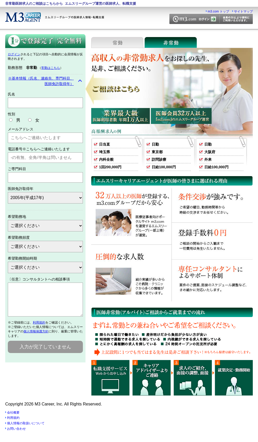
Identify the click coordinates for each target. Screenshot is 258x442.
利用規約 (39, 329)
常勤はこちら (50, 68)
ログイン (14, 54)
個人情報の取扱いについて (26, 423)
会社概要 (13, 412)
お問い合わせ (16, 429)
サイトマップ (243, 11)
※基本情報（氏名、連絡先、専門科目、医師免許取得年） (41, 81)
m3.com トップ (218, 11)
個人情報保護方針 (35, 337)
